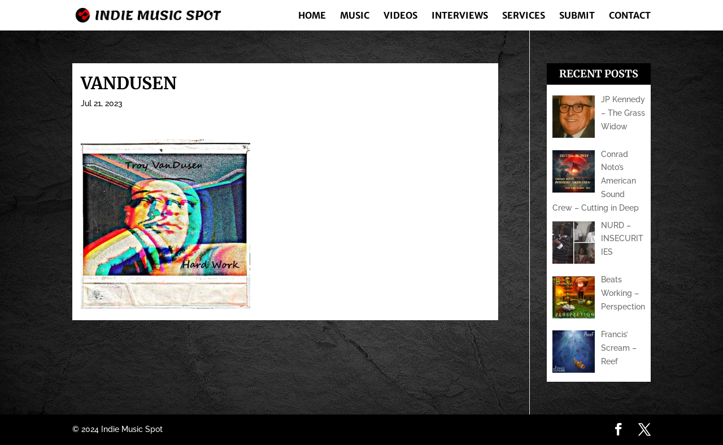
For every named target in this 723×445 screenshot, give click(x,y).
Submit (577, 16)
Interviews (460, 16)
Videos (400, 16)
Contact (630, 16)
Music (354, 16)
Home (312, 16)
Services (523, 16)
